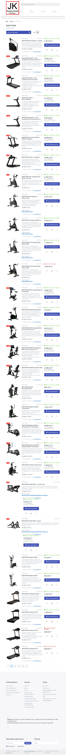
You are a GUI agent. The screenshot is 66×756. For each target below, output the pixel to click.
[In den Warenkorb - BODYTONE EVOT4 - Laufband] (52, 164)
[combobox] (40, 4)
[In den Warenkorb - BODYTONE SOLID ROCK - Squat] (31, 545)
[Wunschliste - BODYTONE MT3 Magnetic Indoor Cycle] (46, 206)
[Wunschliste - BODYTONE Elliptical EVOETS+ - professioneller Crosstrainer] (46, 457)
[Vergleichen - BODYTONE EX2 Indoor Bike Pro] (52, 230)
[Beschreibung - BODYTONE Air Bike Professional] (57, 477)
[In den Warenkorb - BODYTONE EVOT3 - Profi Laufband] (52, 105)
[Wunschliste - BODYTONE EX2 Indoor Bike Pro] (46, 230)
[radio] (34, 32)
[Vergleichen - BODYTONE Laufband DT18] (52, 636)
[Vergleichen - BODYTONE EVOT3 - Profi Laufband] (52, 110)
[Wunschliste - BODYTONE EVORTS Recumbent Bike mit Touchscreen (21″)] (46, 360)
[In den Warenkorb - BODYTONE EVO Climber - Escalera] (52, 45)
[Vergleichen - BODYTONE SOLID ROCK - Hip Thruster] (31, 513)
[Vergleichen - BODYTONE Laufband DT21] (52, 621)
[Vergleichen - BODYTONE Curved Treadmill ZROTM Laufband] (52, 149)
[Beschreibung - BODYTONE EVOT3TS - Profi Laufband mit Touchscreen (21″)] (57, 130)
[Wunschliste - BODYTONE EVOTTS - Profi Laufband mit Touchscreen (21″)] (46, 70)
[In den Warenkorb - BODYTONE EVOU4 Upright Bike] (52, 314)
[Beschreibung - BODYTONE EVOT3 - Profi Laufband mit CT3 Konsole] (57, 90)
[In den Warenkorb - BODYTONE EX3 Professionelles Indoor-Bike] (52, 246)
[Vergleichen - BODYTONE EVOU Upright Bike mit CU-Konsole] (52, 302)
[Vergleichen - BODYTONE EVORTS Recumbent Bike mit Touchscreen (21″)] (52, 360)
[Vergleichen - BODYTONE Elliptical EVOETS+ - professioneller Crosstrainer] (52, 457)
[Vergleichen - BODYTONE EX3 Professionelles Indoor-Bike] (52, 252)
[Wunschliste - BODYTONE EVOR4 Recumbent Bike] (46, 396)
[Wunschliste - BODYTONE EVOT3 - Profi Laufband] (46, 110)
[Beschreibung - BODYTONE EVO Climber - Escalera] (57, 50)
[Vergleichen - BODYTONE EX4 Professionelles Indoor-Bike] (52, 271)
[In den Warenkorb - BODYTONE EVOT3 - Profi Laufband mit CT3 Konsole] (52, 85)
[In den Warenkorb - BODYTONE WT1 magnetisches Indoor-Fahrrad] (52, 183)
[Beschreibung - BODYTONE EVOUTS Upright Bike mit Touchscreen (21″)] (57, 340)
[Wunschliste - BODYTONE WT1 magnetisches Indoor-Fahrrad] (46, 189)
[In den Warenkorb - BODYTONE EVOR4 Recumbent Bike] (52, 391)
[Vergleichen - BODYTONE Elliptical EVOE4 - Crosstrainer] (52, 416)
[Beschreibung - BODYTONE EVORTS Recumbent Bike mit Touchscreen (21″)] (57, 360)
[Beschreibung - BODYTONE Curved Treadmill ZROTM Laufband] (57, 149)
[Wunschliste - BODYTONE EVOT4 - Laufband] (46, 169)
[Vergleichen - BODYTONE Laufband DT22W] (52, 603)
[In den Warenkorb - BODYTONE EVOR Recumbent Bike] (52, 374)
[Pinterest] (39, 676)
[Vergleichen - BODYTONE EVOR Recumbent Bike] (52, 380)
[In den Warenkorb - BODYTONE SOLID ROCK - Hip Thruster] (31, 508)
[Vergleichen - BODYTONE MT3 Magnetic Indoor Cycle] (52, 206)
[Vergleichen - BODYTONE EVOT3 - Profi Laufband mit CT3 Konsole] (52, 90)
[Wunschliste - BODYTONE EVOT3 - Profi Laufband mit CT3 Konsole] (46, 90)
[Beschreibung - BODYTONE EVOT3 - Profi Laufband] (57, 110)
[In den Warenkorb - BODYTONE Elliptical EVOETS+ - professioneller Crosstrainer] (52, 452)
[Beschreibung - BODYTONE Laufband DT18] (57, 636)
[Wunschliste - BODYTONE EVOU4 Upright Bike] (46, 319)
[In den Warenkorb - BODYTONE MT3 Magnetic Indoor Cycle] (52, 201)
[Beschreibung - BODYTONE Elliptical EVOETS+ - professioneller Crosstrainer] (57, 457)
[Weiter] (27, 666)
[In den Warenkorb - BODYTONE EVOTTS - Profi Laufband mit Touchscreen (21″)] (52, 65)
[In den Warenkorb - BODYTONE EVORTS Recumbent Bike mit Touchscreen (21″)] (52, 355)
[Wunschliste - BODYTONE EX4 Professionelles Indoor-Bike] (46, 271)
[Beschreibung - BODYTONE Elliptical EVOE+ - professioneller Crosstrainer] (57, 437)
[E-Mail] (15, 743)
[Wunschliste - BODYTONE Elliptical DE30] (46, 585)
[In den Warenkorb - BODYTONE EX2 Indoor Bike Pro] (52, 224)
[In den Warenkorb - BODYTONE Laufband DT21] (52, 616)
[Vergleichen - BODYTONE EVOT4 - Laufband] (52, 169)
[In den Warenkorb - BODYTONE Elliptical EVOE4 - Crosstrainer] (52, 411)
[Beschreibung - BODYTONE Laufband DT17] (57, 653)
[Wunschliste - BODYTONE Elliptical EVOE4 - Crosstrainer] (46, 416)
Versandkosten (37, 51)
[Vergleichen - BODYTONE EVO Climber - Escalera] (52, 50)
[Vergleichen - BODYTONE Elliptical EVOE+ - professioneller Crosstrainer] (52, 437)
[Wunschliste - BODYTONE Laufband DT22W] (46, 603)
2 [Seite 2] (15, 666)
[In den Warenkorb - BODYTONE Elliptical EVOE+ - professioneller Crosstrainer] (52, 432)
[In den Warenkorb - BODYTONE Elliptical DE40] (52, 561)
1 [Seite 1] (11, 666)
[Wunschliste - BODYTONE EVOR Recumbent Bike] (46, 380)
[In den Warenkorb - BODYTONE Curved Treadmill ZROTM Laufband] (52, 144)
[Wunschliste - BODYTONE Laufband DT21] (46, 621)
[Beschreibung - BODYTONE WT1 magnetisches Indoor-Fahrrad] (57, 189)
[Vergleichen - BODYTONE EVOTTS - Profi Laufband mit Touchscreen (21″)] (52, 70)
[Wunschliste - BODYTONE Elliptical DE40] (46, 567)
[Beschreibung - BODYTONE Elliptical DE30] (57, 585)
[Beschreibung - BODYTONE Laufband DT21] (57, 621)
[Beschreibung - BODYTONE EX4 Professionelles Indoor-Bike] (57, 271)
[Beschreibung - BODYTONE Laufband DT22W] (57, 603)
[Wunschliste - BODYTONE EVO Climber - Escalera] (46, 50)
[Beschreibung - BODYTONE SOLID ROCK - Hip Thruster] (36, 513)
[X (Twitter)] (31, 676)
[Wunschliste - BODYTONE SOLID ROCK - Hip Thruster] (26, 513)
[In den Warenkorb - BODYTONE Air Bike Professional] (52, 472)
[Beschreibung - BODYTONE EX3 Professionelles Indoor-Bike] (57, 252)
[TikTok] (35, 676)
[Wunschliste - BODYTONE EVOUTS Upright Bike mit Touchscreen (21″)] (46, 340)
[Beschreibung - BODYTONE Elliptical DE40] (57, 567)
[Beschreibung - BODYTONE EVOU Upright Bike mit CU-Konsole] (57, 302)
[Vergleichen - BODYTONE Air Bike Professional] (52, 477)
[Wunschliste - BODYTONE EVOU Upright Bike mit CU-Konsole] (46, 302)
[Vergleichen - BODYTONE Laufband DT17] (52, 653)
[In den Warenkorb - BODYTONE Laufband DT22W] (52, 598)
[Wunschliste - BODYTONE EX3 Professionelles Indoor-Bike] (46, 252)
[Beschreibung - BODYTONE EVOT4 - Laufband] (57, 169)
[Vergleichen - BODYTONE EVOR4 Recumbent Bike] (52, 396)
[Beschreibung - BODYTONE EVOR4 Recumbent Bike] (57, 396)
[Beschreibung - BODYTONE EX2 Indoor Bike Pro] (57, 230)
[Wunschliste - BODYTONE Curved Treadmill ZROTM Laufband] (46, 149)
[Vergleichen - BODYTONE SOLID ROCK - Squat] (31, 550)
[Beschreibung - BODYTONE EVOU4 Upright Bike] (57, 319)
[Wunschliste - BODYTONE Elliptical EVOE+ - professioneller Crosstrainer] (46, 437)
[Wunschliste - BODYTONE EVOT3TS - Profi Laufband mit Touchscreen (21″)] (46, 130)
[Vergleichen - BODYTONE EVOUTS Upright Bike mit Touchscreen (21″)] (52, 340)
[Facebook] (27, 676)
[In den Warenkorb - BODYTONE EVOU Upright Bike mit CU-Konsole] (52, 297)
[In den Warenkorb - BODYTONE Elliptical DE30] (52, 580)
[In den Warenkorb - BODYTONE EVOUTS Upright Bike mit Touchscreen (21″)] (52, 335)
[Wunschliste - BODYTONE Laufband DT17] (46, 653)
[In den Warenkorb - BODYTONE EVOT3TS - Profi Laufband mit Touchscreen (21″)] (52, 124)
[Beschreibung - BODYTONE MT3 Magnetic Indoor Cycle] (57, 206)
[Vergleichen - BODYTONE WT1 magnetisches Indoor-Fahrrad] (52, 189)
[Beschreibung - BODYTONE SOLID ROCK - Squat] (36, 550)
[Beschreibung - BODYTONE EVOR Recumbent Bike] (57, 380)
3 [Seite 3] (19, 666)
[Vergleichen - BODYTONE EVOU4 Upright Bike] (52, 319)
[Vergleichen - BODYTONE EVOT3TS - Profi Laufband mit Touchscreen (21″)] (52, 130)
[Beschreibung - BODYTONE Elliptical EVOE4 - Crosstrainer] (57, 416)
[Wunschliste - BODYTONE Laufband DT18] (46, 636)
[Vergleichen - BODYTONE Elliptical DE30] (52, 585)
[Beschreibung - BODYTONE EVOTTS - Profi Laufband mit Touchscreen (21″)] (57, 70)
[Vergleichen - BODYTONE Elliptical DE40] (52, 567)
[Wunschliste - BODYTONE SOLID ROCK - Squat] (26, 550)
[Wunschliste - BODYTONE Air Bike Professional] (46, 477)
